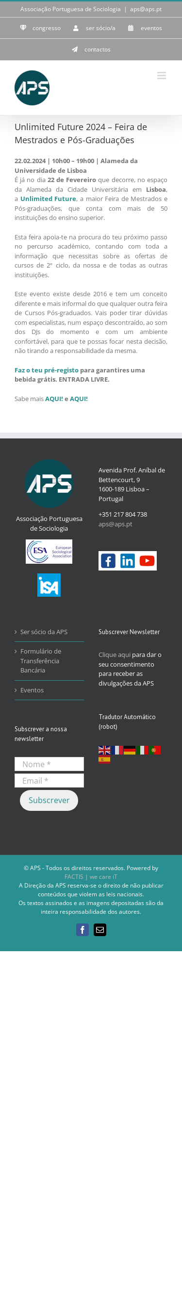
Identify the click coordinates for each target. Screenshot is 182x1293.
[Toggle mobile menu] (162, 75)
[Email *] (49, 780)
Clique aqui (115, 654)
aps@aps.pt (146, 9)
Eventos (32, 690)
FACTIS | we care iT (91, 877)
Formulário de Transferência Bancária (40, 660)
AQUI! (54, 398)
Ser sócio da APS (43, 631)
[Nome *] (49, 764)
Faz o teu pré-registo (47, 370)
